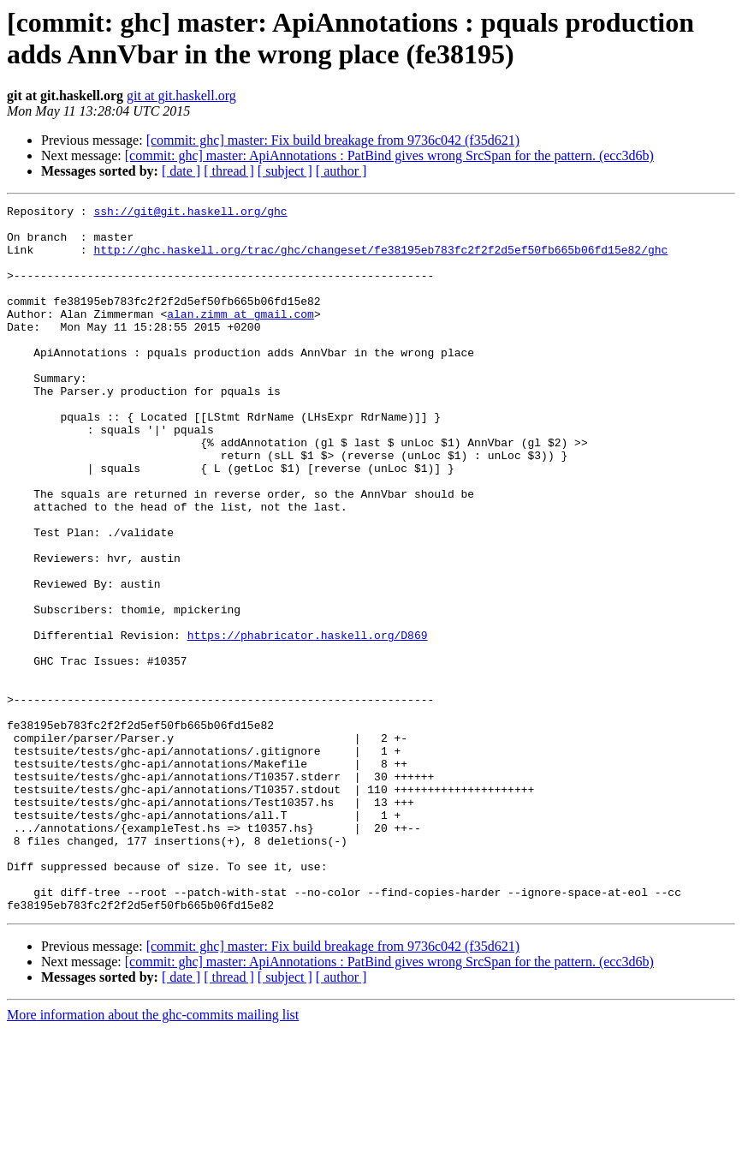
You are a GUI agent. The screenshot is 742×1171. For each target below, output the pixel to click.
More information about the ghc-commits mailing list (153, 1156)
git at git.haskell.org (181, 95)
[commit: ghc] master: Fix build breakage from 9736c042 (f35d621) (332, 140)
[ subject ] (285, 171)
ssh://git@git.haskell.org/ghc (190, 213)
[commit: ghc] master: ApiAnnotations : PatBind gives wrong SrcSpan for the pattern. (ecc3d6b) (389, 155)
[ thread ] (229, 171)
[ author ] (341, 171)
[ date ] (181, 171)
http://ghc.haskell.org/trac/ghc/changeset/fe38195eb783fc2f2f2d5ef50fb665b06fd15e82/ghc (380, 259)
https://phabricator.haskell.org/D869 (307, 722)
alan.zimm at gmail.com (240, 336)
